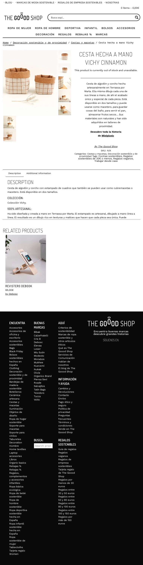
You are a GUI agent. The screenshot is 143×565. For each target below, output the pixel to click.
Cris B (37, 338)
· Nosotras (111, 2)
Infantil (91, 28)
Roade (37, 382)
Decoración (45, 34)
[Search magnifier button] (136, 17)
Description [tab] (14, 173)
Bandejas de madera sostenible (16, 385)
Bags (12, 348)
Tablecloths (16, 547)
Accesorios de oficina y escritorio (17, 334)
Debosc (38, 342)
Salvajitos (39, 386)
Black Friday (16, 351)
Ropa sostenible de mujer (17, 540)
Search (37, 451)
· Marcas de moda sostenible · (35, 2)
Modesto (39, 355)
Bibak (37, 332)
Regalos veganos (123, 158)
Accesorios (126, 28)
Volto (37, 399)
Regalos (65, 34)
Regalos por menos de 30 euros (66, 483)
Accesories (15, 327)
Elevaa (38, 345)
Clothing (14, 368)
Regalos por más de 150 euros (65, 520)
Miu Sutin (39, 352)
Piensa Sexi (40, 379)
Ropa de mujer (19, 28)
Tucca (37, 396)
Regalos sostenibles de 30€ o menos (105, 157)
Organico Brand (43, 376)
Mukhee (38, 362)
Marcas (102, 34)
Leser (37, 349)
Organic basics (17, 462)
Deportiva (73, 28)
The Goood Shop (107, 146)
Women (13, 554)
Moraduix (39, 359)
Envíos (62, 398)
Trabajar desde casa (105, 161)
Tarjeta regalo (17, 550)
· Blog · (8, 2)
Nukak (37, 369)
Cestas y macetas (82, 42)
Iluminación (16, 408)
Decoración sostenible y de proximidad (40, 42)
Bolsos (107, 28)
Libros (13, 459)
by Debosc (11, 294)
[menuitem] (8, 2)
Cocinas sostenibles (110, 156)
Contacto (63, 395)
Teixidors (39, 393)
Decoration (15, 442)
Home (6, 42)
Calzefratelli (41, 335)
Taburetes (15, 439)
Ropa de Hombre (48, 28)
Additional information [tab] (38, 173)
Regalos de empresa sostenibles (80, 2)
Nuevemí (39, 365)
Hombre (14, 445)
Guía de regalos (67, 449)
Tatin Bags (40, 389)
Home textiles (17, 449)
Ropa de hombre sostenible (15, 503)
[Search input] (92, 17)
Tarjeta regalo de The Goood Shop (66, 473)
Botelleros (15, 391)
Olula (37, 372)
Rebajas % (83, 34)
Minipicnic (108, 135)
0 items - (130, 8)
